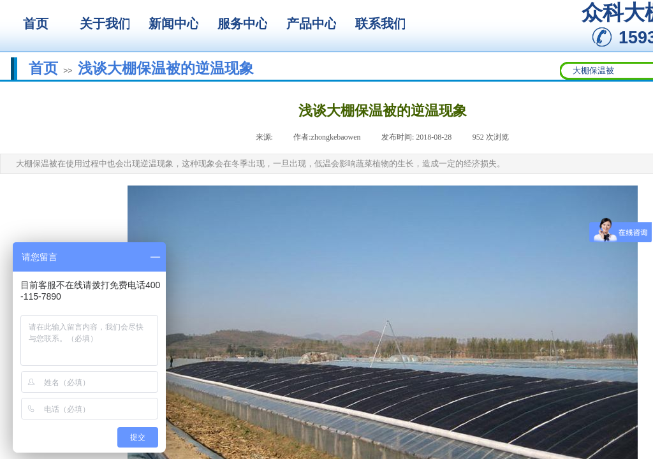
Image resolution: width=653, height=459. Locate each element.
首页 (43, 68)
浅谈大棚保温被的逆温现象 (166, 68)
